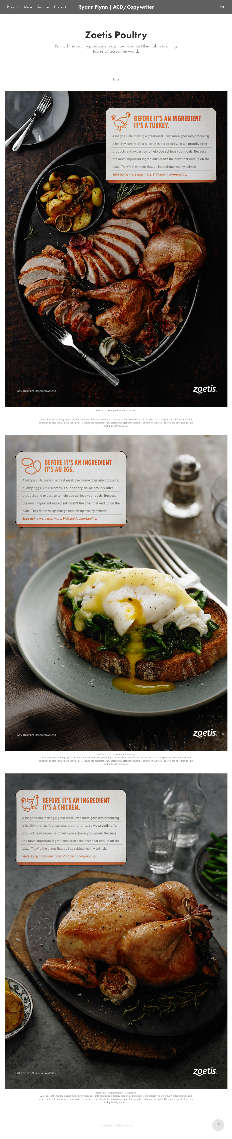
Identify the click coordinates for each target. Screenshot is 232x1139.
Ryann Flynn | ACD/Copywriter (116, 7)
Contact (60, 7)
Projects (13, 7)
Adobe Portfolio (123, 1125)
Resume (43, 7)
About (28, 7)
